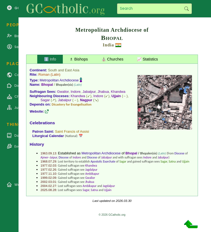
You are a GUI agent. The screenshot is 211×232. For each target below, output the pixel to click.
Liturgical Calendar (48, 136)
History (37, 144)
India (108, 45)
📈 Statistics (147, 59)
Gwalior (63, 92)
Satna (172, 161)
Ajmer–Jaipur (49, 157)
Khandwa (118, 92)
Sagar (45, 100)
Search (186, 8)
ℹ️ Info (50, 59)
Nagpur (86, 100)
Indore (75, 92)
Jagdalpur (91, 169)
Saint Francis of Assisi (72, 131)
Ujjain (116, 96)
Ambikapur (92, 174)
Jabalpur (88, 92)
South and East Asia (63, 70)
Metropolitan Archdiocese (59, 80)
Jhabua (103, 92)
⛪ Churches (112, 59)
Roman (43, 74)
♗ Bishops (79, 59)
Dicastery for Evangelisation (71, 104)
